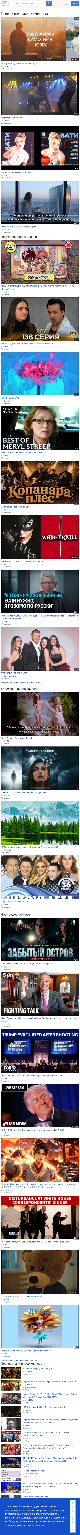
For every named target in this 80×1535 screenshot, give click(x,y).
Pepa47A (7, 850)
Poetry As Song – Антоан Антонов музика (20, 63)
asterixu (7, 121)
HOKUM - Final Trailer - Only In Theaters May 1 (44, 1407)
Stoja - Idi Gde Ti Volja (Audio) (14, 901)
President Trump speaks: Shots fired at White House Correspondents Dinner (46, 1434)
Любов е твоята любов (33, 1471)
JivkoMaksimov (31, 1387)
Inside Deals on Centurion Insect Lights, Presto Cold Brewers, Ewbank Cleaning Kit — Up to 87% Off (50, 1485)
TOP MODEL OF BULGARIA (14, 673)
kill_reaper (7, 967)
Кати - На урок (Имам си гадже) (16, 172)
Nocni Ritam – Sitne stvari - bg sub (16, 738)
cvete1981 (7, 346)
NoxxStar (7, 401)
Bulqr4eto (7, 510)
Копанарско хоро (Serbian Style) (16, 507)
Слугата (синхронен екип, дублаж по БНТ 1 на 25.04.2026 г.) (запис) (49, 1383)
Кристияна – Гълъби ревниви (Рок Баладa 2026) (24, 792)
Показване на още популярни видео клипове (22, 683)
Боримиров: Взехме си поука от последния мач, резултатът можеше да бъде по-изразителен (50, 1421)
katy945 (7, 904)
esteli (6, 1078)
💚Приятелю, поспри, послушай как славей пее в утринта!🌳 (29, 847)
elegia (6, 622)
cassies (6, 292)
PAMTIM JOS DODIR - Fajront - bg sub (19, 227)
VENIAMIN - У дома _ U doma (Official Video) (22, 1296)
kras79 (6, 795)
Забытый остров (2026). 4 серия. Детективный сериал (26, 963)
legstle (6, 175)
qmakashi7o (8, 1190)
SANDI (6, 230)
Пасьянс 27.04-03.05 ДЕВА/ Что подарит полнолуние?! (26, 1351)
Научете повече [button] (37, 1525)
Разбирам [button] (73, 1516)
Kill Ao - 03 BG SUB (10, 398)
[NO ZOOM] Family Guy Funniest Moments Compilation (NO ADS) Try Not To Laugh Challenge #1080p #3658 (50, 1459)
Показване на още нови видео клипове (19, 1360)
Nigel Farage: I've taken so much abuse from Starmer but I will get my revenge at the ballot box (39, 1019)
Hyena (6, 564)
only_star (7, 1024)
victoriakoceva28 (10, 676)
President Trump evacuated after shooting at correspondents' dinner (31, 1075)
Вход (75, 3)
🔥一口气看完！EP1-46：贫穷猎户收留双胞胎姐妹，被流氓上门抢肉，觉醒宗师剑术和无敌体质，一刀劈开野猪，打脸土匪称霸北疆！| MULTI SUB (39, 1186)
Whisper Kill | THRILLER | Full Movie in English (22, 561)
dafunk (27, 1425)
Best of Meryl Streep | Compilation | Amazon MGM (23, 452)
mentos (6, 66)
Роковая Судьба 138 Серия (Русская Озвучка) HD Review (28, 343)
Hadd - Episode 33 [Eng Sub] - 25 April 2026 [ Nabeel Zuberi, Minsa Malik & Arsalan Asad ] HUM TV (50, 1395)
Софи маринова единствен (35, 1496)
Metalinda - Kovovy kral (11, 118)
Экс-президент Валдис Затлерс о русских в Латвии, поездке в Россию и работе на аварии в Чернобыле (39, 617)
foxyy (27, 1451)
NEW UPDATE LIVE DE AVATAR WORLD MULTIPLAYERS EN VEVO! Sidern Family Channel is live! (39, 287)
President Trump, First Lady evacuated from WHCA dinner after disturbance (35, 1242)
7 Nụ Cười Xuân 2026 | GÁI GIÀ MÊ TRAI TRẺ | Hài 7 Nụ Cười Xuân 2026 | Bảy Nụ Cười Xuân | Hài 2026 (48, 1446)
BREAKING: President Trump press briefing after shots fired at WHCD (32, 1130)
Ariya (5, 1354)
